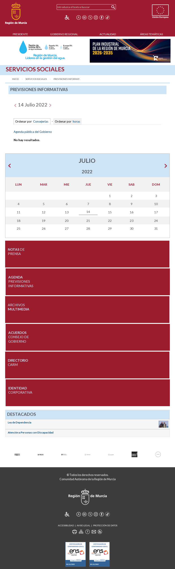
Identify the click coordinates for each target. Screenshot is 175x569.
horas (76, 121)
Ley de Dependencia (19, 422)
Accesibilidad (66, 525)
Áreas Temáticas (151, 34)
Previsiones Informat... (67, 79)
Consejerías (40, 121)
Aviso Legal (83, 525)
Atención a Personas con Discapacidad (30, 432)
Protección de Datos (105, 525)
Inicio (15, 79)
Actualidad (108, 34)
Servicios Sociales (36, 79)
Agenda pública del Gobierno (33, 132)
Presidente (20, 34)
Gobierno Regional (64, 34)
